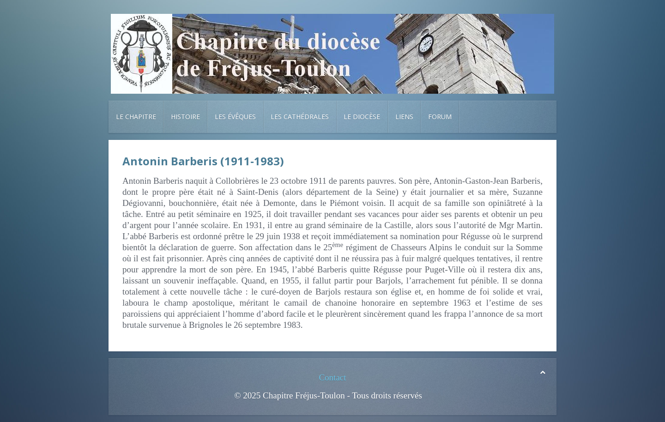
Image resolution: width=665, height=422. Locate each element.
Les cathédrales (300, 116)
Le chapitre (136, 116)
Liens (404, 116)
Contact (332, 377)
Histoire (185, 116)
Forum (440, 116)
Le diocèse (362, 116)
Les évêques (235, 116)
